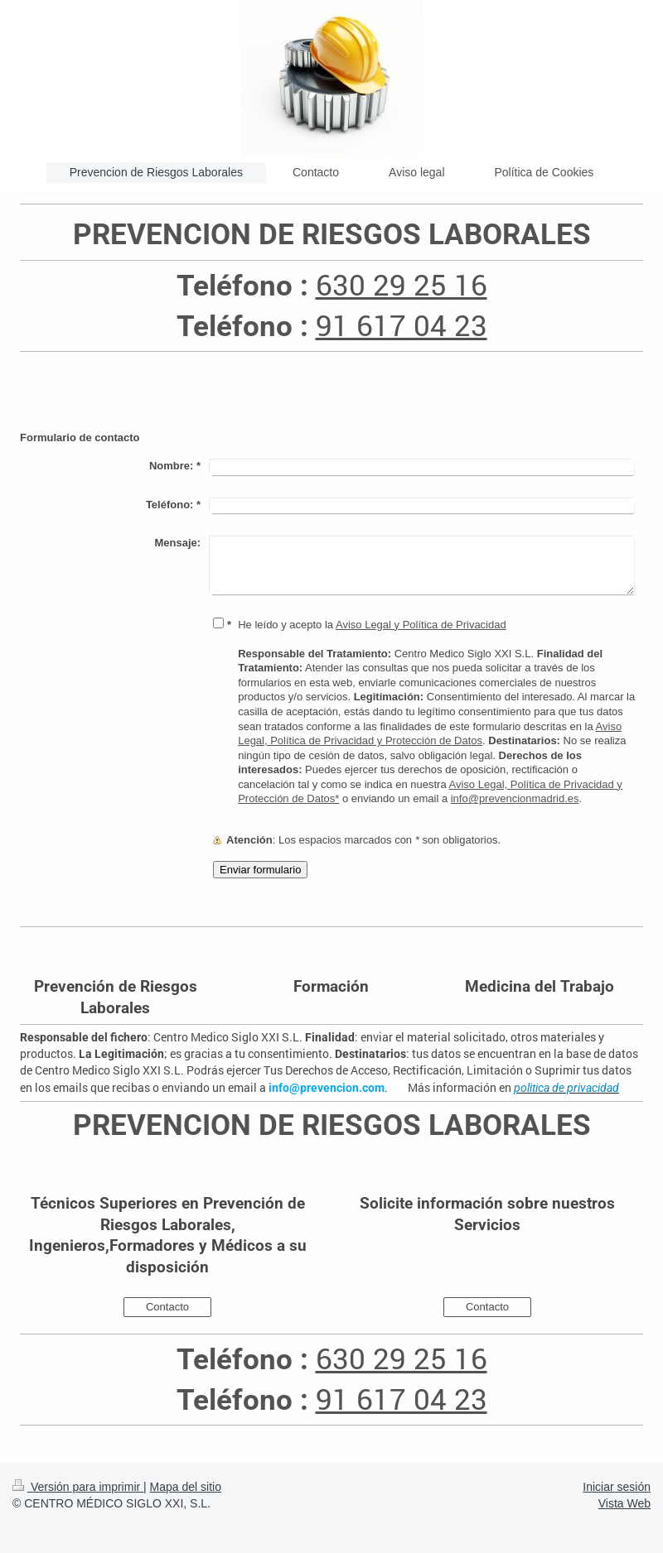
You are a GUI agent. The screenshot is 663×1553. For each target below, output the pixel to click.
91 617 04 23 (401, 324)
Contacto (167, 1307)
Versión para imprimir (77, 1486)
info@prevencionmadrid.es (515, 798)
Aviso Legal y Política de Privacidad (421, 624)
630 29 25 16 (401, 284)
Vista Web (624, 1503)
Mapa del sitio (185, 1486)
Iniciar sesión (617, 1486)
